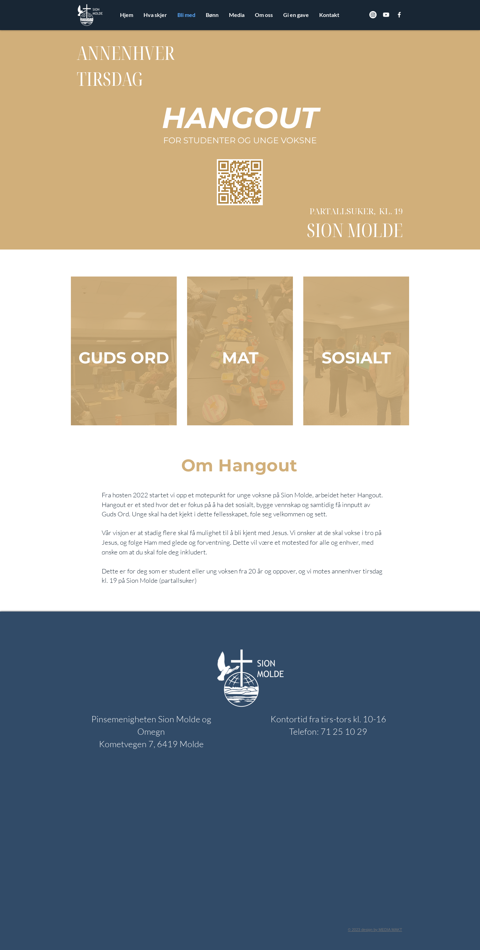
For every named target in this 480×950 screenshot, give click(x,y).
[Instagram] (373, 14)
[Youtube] (386, 14)
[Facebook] (399, 14)
